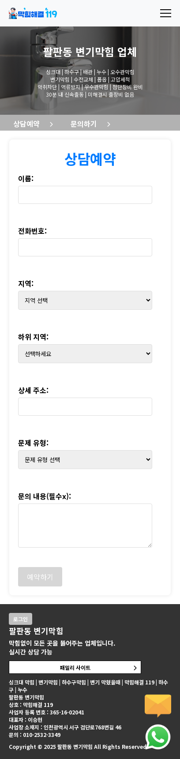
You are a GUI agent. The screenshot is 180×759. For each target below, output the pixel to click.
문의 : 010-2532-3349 (34, 734)
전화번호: (32, 230)
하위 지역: (33, 336)
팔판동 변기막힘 (78, 51)
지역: (26, 283)
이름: (26, 178)
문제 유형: (33, 442)
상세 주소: (33, 390)
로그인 (20, 619)
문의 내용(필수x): (44, 496)
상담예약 (26, 123)
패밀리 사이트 (75, 667)
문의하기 (84, 123)
